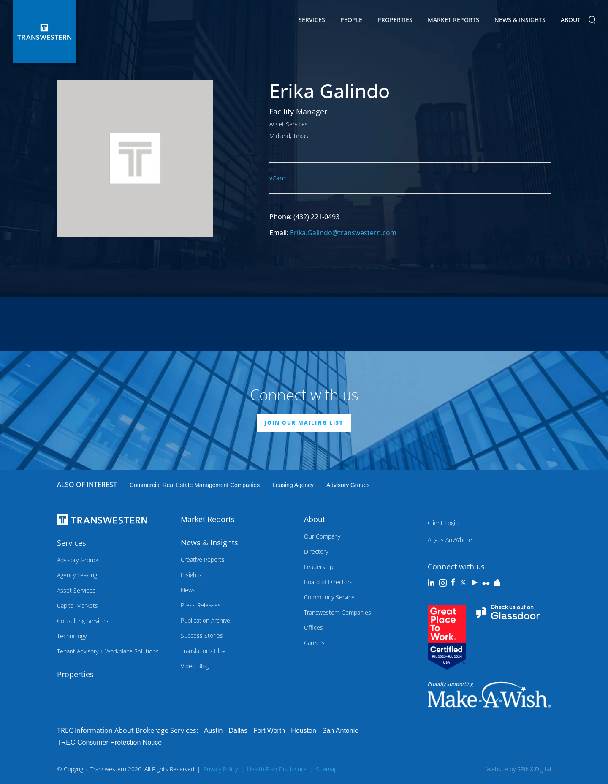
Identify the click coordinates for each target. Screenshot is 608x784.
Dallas (237, 730)
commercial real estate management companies (195, 485)
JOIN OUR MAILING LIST (304, 422)
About (571, 21)
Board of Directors (328, 582)
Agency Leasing (77, 575)
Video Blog (195, 666)
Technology (72, 636)
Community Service (329, 597)
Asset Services (76, 590)
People (351, 20)
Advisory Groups (347, 485)
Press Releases (201, 605)
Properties (395, 20)
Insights (191, 575)
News (188, 590)
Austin (213, 730)
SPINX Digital (534, 769)
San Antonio (340, 730)
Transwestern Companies (337, 612)
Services (312, 21)
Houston (303, 730)
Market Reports (453, 20)
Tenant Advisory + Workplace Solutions (108, 651)
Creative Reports (203, 559)
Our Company (322, 536)
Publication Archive (205, 620)
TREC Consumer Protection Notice (109, 742)
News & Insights (520, 21)
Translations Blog (203, 651)
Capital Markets (77, 606)
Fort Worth (269, 730)
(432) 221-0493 (316, 216)
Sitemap (326, 769)
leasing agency (293, 485)
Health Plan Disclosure (277, 769)
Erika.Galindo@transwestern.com (343, 232)
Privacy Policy (221, 769)
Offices (313, 627)
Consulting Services (83, 621)
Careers (314, 643)
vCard (277, 178)
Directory (316, 551)
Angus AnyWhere (450, 540)
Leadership (318, 567)
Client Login (443, 523)
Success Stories (202, 636)
